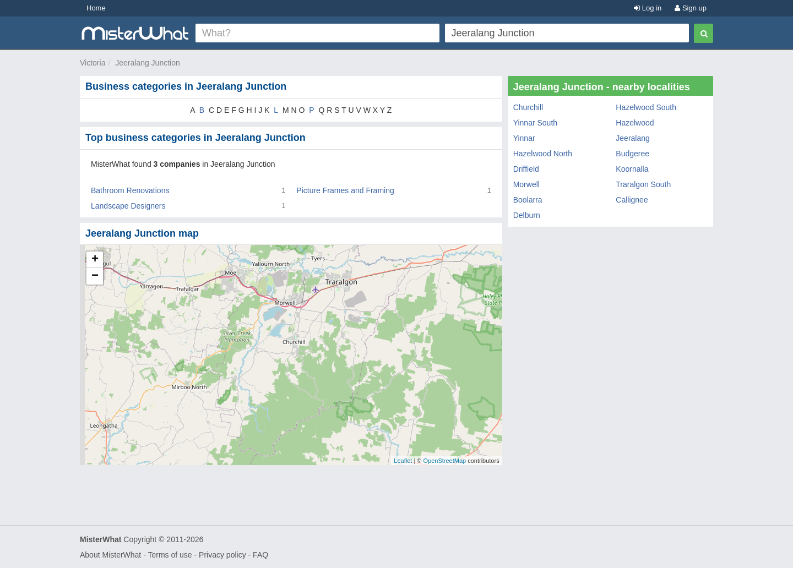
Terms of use (170, 554)
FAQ (260, 554)
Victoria (92, 62)
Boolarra (527, 199)
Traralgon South (643, 184)
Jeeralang (633, 138)
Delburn (526, 215)
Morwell (526, 184)
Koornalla (632, 169)
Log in (647, 8)
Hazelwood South (646, 107)
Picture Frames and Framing (345, 190)
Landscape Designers (128, 205)
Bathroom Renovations (130, 190)
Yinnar (524, 138)
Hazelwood (635, 122)
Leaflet (403, 460)
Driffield (526, 169)
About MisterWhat (110, 554)
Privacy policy (222, 554)
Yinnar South (535, 122)
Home (96, 8)
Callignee (632, 199)
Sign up (691, 8)
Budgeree (632, 153)
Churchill (528, 107)
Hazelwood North (542, 153)
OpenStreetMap (444, 460)
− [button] (95, 276)
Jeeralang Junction (147, 62)
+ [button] (95, 260)
